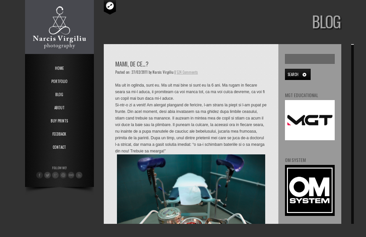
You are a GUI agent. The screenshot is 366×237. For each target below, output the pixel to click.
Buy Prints (59, 120)
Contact (59, 147)
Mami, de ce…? (132, 64)
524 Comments (187, 72)
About (59, 107)
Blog (59, 94)
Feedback (59, 134)
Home (59, 68)
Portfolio (59, 81)
